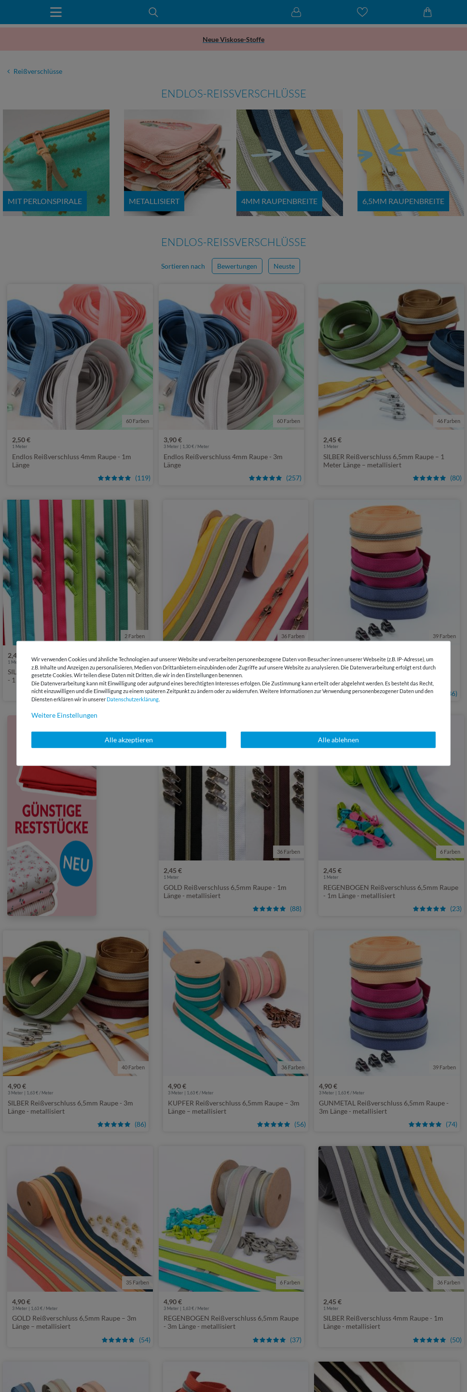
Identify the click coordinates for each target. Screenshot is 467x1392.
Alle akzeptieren (129, 740)
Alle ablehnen (338, 740)
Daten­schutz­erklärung (133, 699)
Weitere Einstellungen (64, 715)
